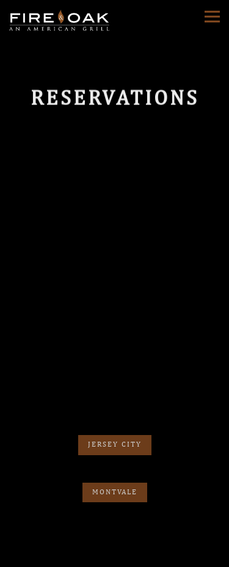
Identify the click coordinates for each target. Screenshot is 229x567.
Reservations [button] (114, 536)
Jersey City (115, 439)
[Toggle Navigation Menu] (212, 16)
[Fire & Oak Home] (61, 20)
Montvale (114, 487)
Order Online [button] (114, 556)
